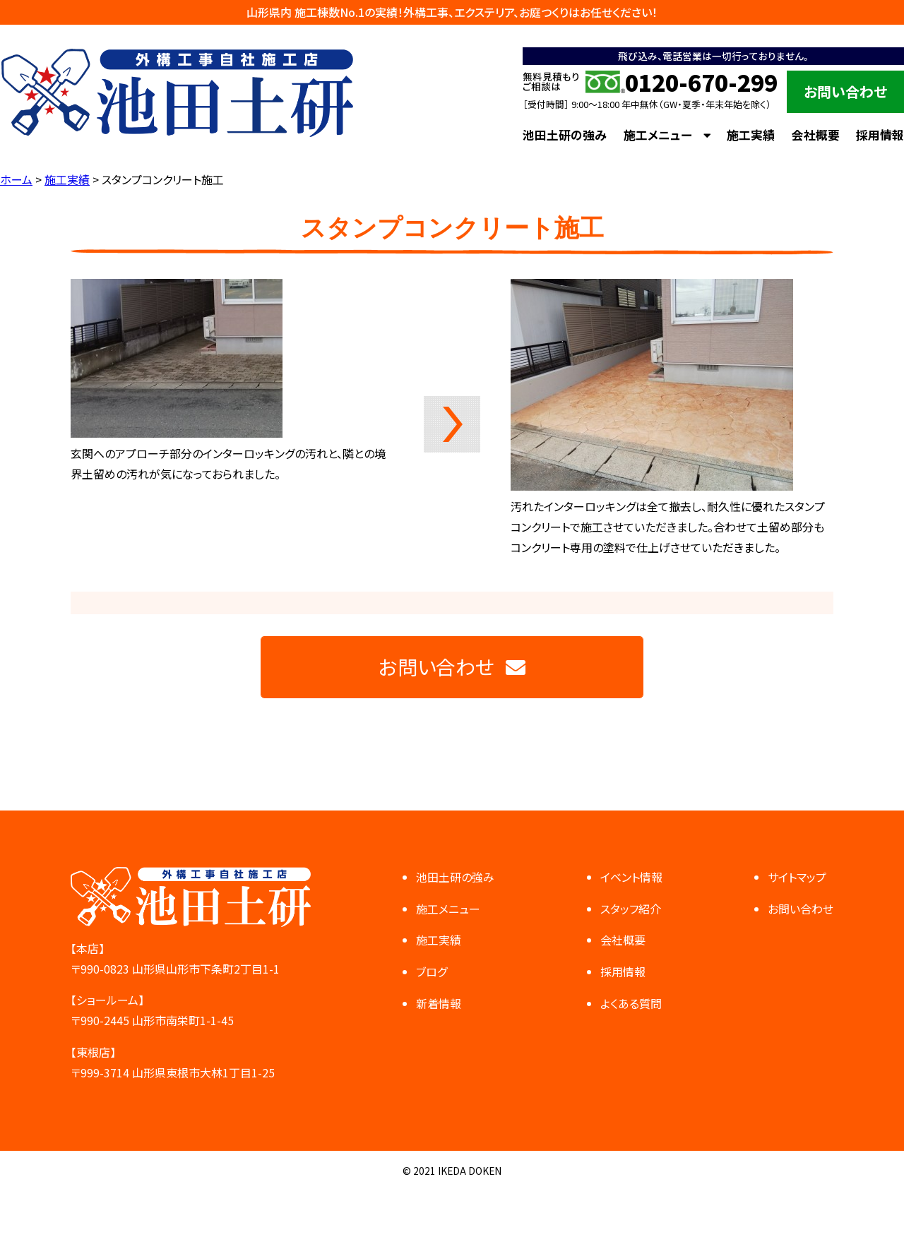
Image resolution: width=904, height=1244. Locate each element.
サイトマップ (797, 876)
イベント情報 (631, 876)
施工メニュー (658, 134)
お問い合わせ (845, 91)
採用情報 (880, 134)
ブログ (431, 971)
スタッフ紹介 (630, 908)
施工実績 (751, 134)
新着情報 (438, 1003)
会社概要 (816, 134)
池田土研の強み (565, 134)
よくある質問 (631, 1003)
